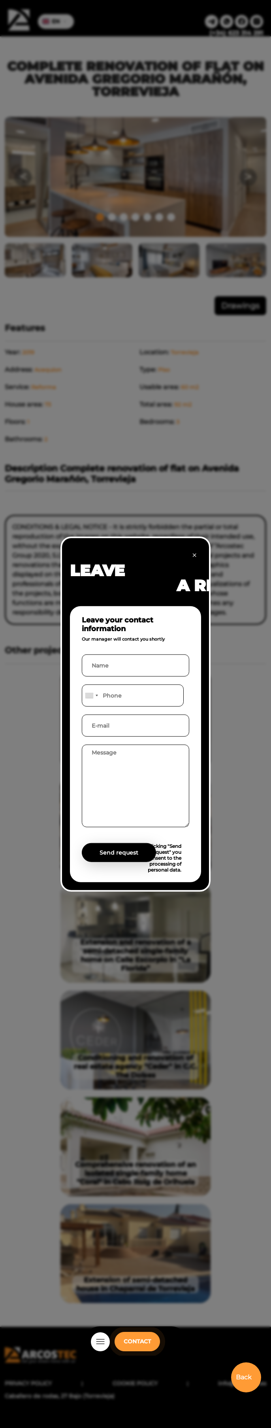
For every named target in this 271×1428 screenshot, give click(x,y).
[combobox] (91, 695)
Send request (119, 852)
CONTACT (137, 1341)
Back (244, 1377)
